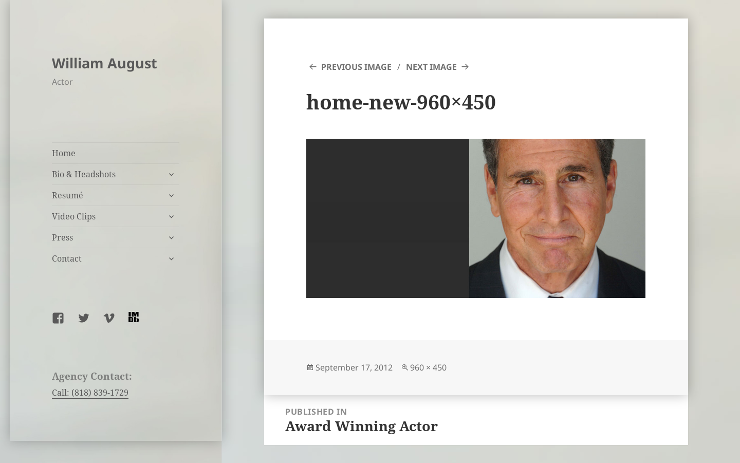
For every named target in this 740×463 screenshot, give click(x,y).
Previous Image (356, 66)
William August (104, 62)
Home (64, 153)
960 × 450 (428, 367)
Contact (67, 258)
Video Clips (74, 216)
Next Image (431, 66)
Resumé (67, 195)
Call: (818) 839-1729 (90, 392)
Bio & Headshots (84, 174)
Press (62, 237)
